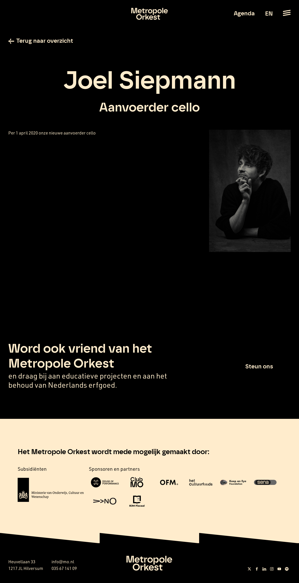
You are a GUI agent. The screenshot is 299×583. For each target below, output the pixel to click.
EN (268, 14)
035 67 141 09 (64, 568)
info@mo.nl (62, 561)
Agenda (244, 14)
